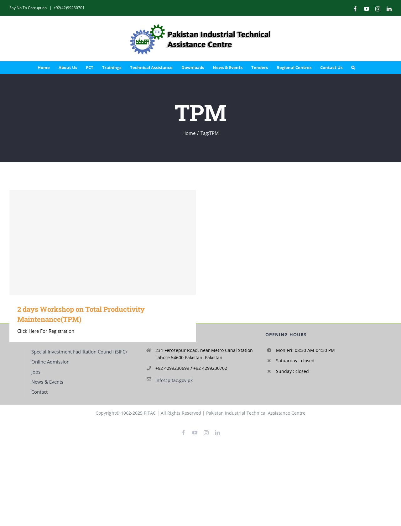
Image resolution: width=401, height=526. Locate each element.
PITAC (150, 413)
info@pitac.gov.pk (174, 380)
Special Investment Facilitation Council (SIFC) (79, 351)
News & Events (47, 382)
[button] (353, 67)
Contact (39, 392)
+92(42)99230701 (69, 7)
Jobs (35, 372)
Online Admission (50, 362)
